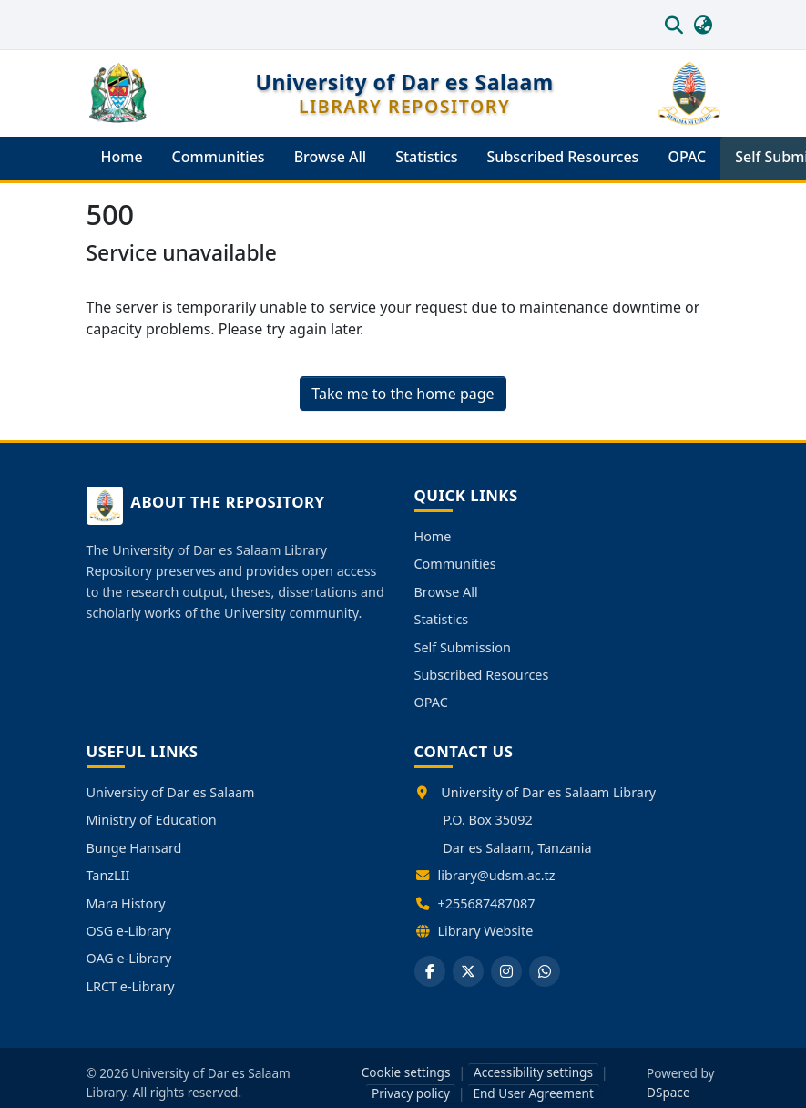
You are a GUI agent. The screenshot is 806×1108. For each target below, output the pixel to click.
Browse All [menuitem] (330, 157)
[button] (674, 25)
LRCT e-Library (131, 986)
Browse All (446, 591)
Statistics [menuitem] (426, 157)
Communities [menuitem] (218, 157)
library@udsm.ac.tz (497, 875)
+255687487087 (487, 903)
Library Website (486, 930)
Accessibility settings (533, 1072)
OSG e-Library (129, 930)
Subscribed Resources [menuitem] (563, 157)
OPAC (431, 702)
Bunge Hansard (134, 848)
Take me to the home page (402, 394)
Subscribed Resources (481, 674)
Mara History (126, 903)
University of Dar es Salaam (171, 792)
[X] (468, 971)
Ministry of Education (152, 819)
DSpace (668, 1092)
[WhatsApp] (544, 971)
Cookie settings (406, 1072)
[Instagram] (506, 971)
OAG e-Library (129, 958)
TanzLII (108, 875)
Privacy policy (411, 1093)
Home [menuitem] (122, 157)
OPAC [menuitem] (687, 157)
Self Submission (462, 647)
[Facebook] (429, 971)
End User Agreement (533, 1093)
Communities (455, 563)
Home (433, 536)
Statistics (441, 619)
